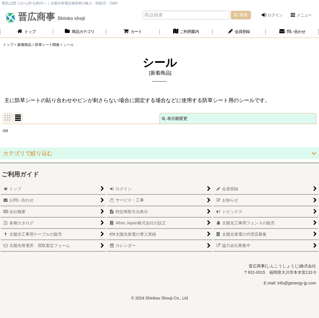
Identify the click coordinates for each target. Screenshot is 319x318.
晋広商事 (50, 17)
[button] (300, 15)
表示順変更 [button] (174, 118)
